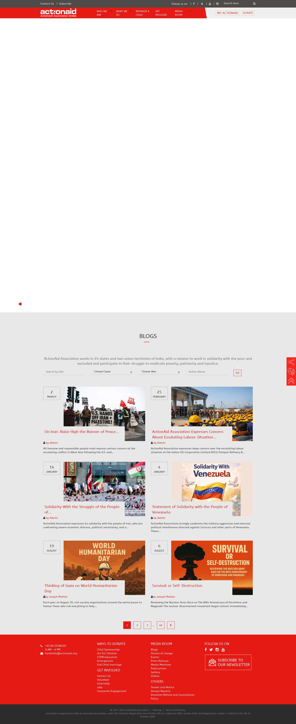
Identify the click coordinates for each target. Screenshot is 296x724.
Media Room (179, 13)
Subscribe (65, 3)
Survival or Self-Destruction (177, 585)
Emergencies (105, 661)
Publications (158, 668)
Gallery (155, 672)
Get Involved (161, 13)
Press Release (160, 661)
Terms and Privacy (175, 710)
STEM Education (107, 657)
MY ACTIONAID (227, 13)
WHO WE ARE (102, 13)
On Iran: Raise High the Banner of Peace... (82, 432)
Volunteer (103, 679)
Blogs (154, 649)
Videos (155, 676)
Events (155, 657)
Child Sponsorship (108, 649)
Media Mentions (161, 664)
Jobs (100, 687)
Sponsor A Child (142, 13)
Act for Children (107, 653)
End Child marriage (109, 664)
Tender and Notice (162, 687)
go (237, 372)
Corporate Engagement (111, 691)
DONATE (248, 13)
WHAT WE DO (121, 13)
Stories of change (162, 653)
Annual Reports (160, 691)
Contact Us (47, 3)
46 (160, 625)
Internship (103, 683)
